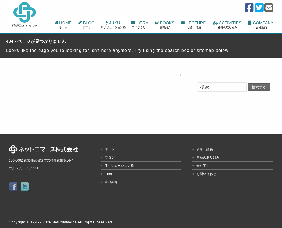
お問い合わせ (206, 174)
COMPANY (261, 24)
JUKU (113, 24)
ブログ (110, 157)
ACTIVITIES (228, 24)
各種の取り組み (207, 157)
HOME (63, 24)
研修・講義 (204, 149)
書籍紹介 (111, 182)
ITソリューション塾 (119, 166)
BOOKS (165, 24)
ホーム (110, 149)
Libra (108, 174)
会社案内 (203, 166)
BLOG (87, 24)
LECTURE (194, 24)
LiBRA (140, 24)
